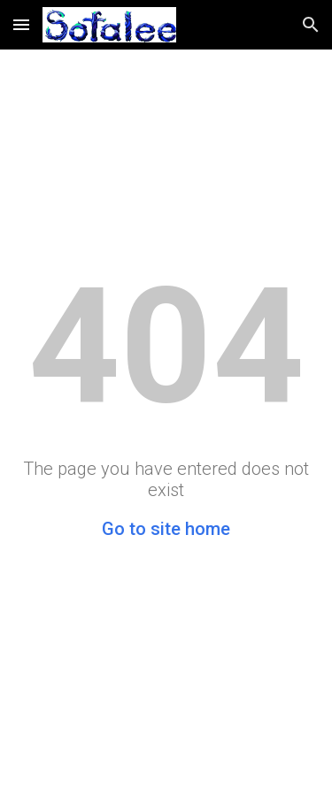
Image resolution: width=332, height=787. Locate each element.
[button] (21, 24)
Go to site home (166, 528)
